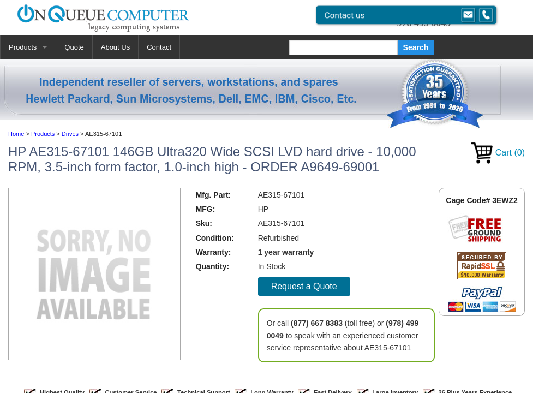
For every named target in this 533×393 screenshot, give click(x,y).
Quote (73, 47)
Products (23, 47)
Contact (159, 47)
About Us (115, 47)
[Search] (343, 47)
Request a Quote (304, 286)
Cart (498, 152)
